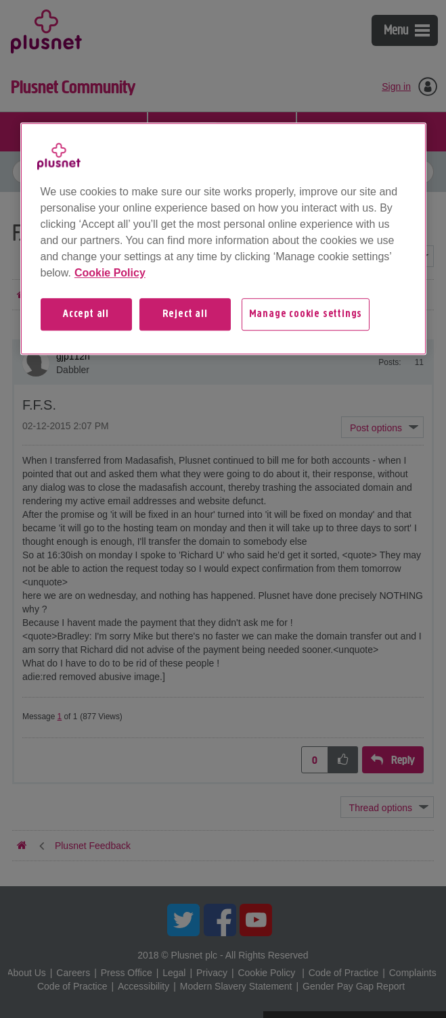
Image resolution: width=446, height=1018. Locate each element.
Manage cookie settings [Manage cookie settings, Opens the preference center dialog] (306, 314)
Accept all (86, 314)
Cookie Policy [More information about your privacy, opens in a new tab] (110, 272)
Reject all (185, 314)
